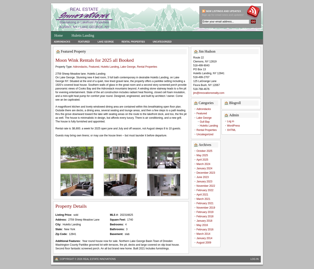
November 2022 (205, 185)
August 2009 (203, 242)
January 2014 (204, 238)
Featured (84, 42)
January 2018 (204, 220)
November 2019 (205, 207)
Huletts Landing (83, 35)
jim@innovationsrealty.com (208, 92)
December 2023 (205, 172)
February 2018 (204, 216)
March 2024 (203, 164)
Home (58, 35)
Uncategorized (162, 42)
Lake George (106, 42)
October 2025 (204, 150)
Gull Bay (205, 121)
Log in (230, 121)
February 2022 (204, 190)
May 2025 (202, 155)
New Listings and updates (223, 11)
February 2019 (204, 212)
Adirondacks (62, 42)
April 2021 (202, 194)
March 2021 (203, 198)
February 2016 (204, 229)
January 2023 (204, 181)
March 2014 (203, 233)
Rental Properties (133, 42)
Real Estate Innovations (99, 259)
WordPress (233, 125)
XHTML (231, 130)
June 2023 (202, 177)
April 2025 (202, 159)
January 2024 (204, 168)
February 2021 (204, 203)
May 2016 (202, 225)
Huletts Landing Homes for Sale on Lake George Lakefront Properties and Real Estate (111, 18)
